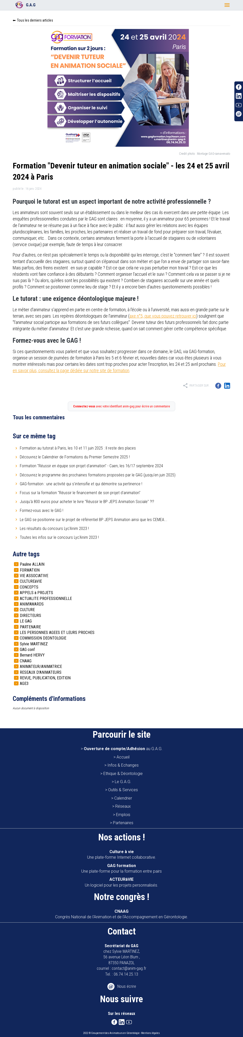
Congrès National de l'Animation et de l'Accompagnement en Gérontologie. (121, 914)
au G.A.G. (123, 748)
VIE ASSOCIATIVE (34, 575)
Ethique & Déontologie (123, 773)
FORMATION (30, 570)
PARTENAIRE (30, 627)
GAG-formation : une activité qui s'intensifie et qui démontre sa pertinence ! (81, 483)
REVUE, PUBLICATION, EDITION (45, 678)
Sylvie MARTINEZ (34, 644)
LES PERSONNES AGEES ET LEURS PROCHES (57, 632)
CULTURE (27, 609)
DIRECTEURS (30, 615)
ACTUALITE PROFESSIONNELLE (46, 598)
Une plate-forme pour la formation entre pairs (121, 868)
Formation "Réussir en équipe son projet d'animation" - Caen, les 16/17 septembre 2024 (91, 465)
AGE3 (24, 683)
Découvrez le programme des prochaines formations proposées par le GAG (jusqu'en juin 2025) (97, 475)
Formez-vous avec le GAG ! (41, 510)
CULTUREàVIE (31, 581)
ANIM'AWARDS (32, 604)
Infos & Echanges (123, 765)
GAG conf (27, 649)
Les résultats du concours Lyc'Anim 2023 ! (54, 528)
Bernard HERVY (32, 655)
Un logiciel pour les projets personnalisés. (121, 882)
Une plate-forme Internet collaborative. (121, 854)
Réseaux (123, 806)
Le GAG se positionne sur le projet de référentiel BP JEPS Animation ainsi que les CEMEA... (93, 519)
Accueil (123, 757)
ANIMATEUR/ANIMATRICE (41, 666)
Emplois (123, 814)
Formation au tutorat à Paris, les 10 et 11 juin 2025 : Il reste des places (78, 448)
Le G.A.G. (123, 781)
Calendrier (123, 798)
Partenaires (123, 822)
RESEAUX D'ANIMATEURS (40, 672)
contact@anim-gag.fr (129, 968)
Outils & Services (123, 789)
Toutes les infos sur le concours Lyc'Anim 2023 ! (59, 537)
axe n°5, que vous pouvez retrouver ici (162, 316)
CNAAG (25, 661)
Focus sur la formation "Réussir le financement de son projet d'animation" (80, 492)
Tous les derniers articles (35, 20)
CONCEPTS (29, 587)
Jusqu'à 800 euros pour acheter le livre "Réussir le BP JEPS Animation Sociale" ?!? (87, 501)
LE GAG (26, 621)
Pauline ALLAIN (32, 564)
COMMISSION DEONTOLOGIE (43, 638)
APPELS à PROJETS (36, 592)
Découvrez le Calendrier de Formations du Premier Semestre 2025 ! (75, 457)
